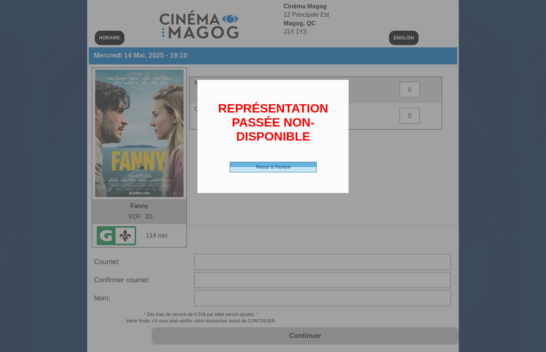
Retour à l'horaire (273, 167)
